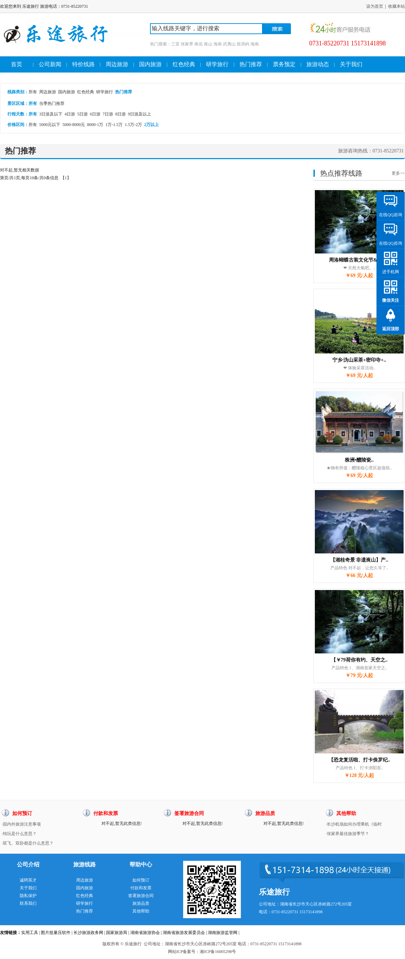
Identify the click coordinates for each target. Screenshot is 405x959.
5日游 (82, 114)
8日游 (120, 114)
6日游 (95, 114)
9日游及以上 (139, 114)
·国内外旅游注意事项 (21, 824)
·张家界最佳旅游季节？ (347, 833)
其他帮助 (140, 911)
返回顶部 (390, 328)
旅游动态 (317, 64)
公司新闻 (50, 64)
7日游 (107, 114)
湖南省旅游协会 (145, 932)
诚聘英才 (28, 880)
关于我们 (351, 64)
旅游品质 (140, 903)
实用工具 (29, 932)
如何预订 (140, 880)
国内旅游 (150, 64)
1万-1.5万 (114, 124)
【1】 (66, 177)
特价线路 (83, 64)
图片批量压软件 (55, 932)
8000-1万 (95, 124)
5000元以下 (49, 124)
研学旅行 (217, 64)
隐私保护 (28, 895)
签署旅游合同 (141, 895)
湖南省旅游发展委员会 (184, 932)
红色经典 (184, 64)
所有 (33, 91)
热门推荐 (250, 64)
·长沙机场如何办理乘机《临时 (354, 824)
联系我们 (28, 903)
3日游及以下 (50, 114)
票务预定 (284, 64)
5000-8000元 (73, 124)
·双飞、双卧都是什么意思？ (28, 843)
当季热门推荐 (51, 103)
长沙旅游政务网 (88, 932)
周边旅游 (117, 64)
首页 (16, 64)
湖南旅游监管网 (222, 932)
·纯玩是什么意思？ (19, 833)
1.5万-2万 (133, 124)
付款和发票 (140, 887)
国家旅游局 (116, 932)
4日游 (69, 114)
